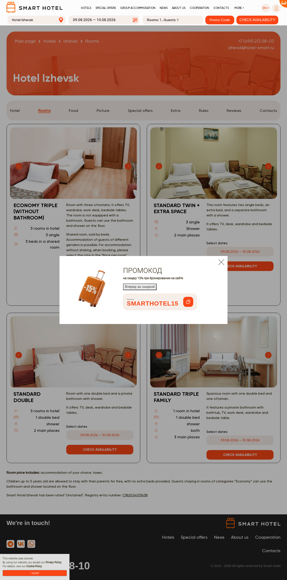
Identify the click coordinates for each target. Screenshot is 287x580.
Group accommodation (137, 8)
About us (178, 8)
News (164, 8)
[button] (265, 8)
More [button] (238, 8)
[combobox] (36, 20)
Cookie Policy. (34, 566)
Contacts (221, 8)
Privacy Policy (53, 562)
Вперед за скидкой (140, 287)
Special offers (106, 8)
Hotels (86, 8)
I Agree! (34, 573)
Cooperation (199, 8)
